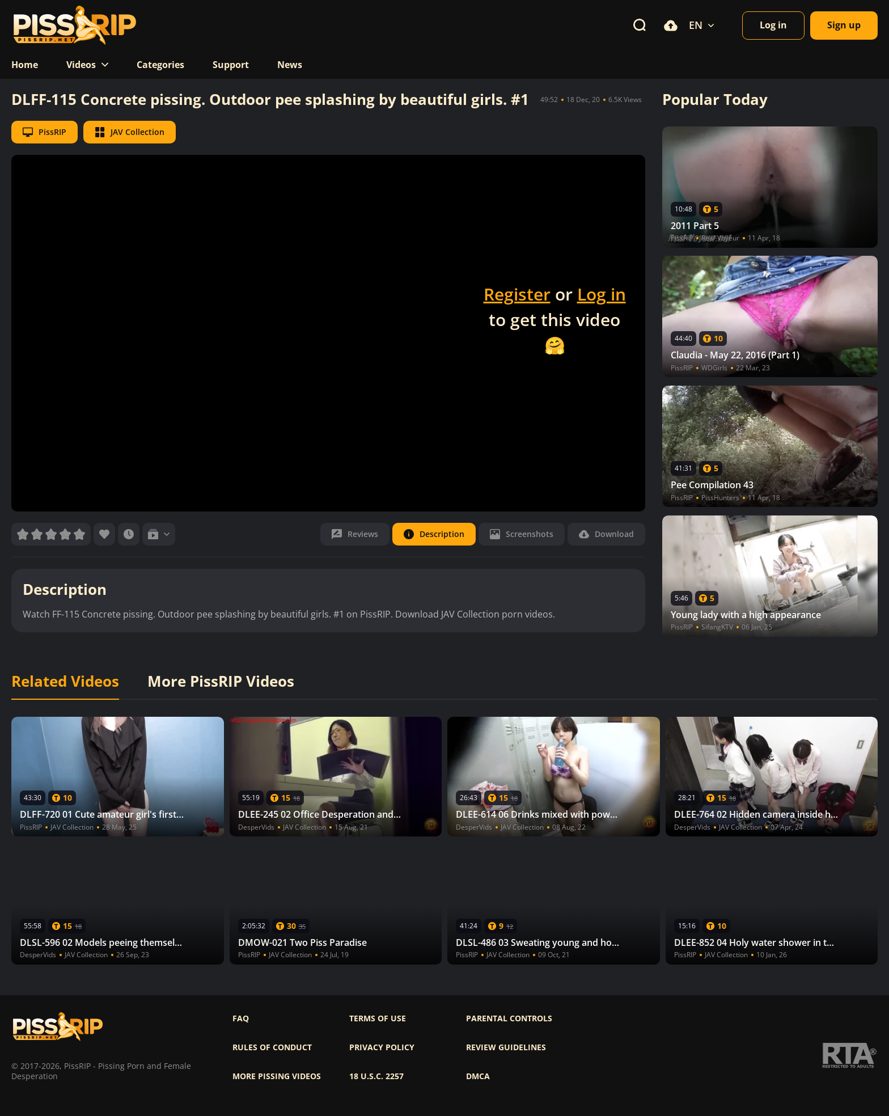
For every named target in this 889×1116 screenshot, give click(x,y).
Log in (601, 294)
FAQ (240, 1018)
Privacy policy (381, 1047)
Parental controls (509, 1018)
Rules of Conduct (272, 1047)
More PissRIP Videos (220, 681)
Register (517, 294)
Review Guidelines (506, 1047)
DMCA (478, 1076)
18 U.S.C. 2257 (376, 1076)
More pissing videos (276, 1076)
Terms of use (377, 1018)
